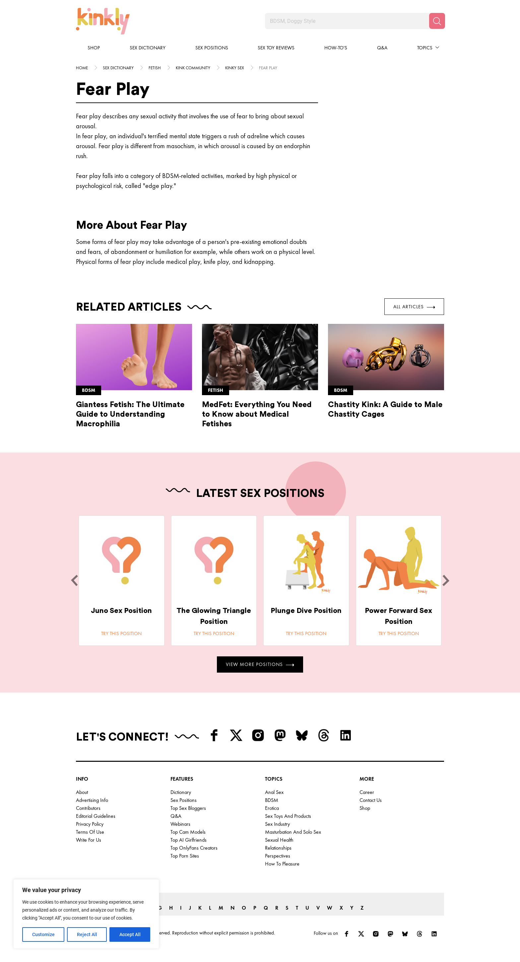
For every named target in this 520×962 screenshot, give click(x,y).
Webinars (180, 823)
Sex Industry (277, 823)
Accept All (130, 934)
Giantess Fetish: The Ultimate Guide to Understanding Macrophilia (130, 414)
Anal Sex (274, 792)
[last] (74, 580)
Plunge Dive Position (306, 610)
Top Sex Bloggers (188, 808)
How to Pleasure (282, 863)
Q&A (382, 47)
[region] (86, 914)
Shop (94, 47)
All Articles (414, 306)
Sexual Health (279, 839)
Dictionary (180, 792)
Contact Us (370, 800)
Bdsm (88, 390)
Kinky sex (234, 68)
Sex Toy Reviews (276, 47)
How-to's (335, 47)
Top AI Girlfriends (188, 839)
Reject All (87, 934)
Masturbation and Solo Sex (293, 831)
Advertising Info (92, 800)
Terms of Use (90, 831)
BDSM (271, 800)
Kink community (193, 68)
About (82, 792)
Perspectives (277, 855)
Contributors (88, 808)
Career (366, 792)
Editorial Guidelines (95, 815)
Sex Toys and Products (288, 815)
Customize (43, 934)
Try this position (121, 633)
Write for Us (88, 839)
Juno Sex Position (121, 610)
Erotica (272, 808)
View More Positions (260, 664)
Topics (424, 47)
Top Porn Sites (184, 855)
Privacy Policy (89, 823)
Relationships (278, 847)
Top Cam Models (188, 831)
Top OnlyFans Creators (194, 847)
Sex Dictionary (147, 47)
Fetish (155, 68)
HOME (82, 68)
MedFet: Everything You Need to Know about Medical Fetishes (257, 414)
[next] (445, 580)
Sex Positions (211, 47)
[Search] (437, 21)
